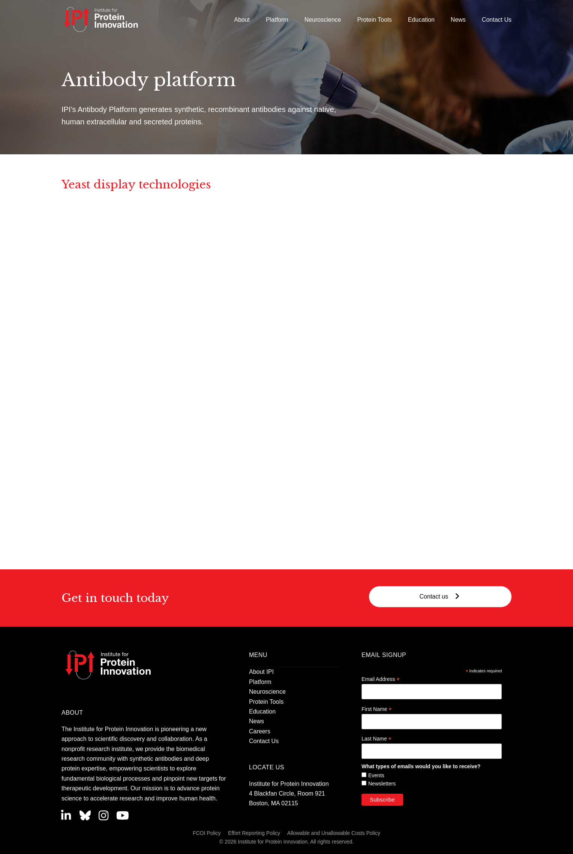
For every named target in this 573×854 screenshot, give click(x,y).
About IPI (261, 672)
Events (376, 775)
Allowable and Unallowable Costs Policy (333, 833)
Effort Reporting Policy (254, 833)
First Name (377, 709)
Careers (259, 731)
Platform (260, 682)
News (256, 721)
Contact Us (264, 741)
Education (262, 711)
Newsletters (382, 784)
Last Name (377, 738)
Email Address (381, 679)
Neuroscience (267, 691)
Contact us (440, 596)
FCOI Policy (207, 833)
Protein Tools (266, 702)
